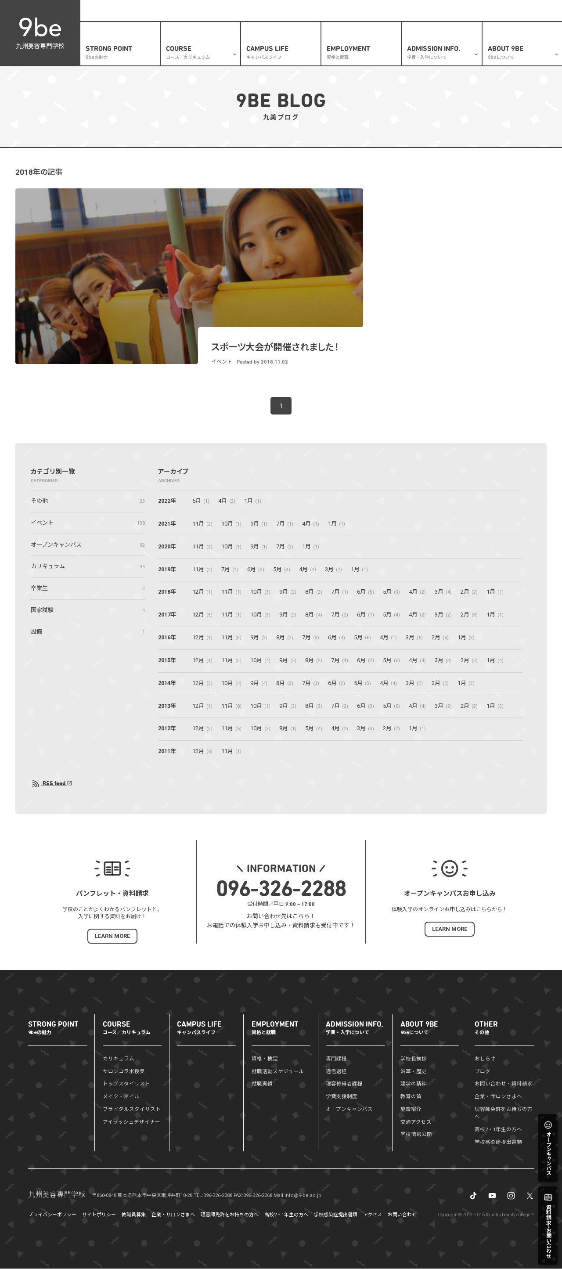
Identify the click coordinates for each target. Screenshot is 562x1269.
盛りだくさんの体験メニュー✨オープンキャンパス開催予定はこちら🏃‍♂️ (168, 10)
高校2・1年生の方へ (306, 11)
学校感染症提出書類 (498, 1142)
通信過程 (336, 1072)
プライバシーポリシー (52, 1215)
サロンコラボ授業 (124, 1072)
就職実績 (262, 1084)
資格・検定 (265, 1059)
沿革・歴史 (413, 1072)
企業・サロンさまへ (470, 11)
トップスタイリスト (126, 1084)
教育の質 (411, 1097)
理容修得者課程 (344, 1084)
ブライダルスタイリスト (132, 1110)
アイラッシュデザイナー (131, 1122)
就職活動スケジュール (278, 1072)
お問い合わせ (402, 1215)
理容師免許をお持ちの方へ (230, 1215)
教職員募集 (134, 1215)
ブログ (371, 11)
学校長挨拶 (413, 1059)
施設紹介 (411, 1110)
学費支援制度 (341, 1097)
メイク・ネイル (121, 1097)
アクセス (372, 1215)
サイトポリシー (99, 1215)
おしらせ (346, 11)
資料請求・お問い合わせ (413, 11)
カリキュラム (118, 1059)
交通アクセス (416, 1122)
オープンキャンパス (349, 1110)
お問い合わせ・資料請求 (504, 1084)
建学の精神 (413, 1084)
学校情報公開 (416, 1135)
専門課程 (336, 1059)
